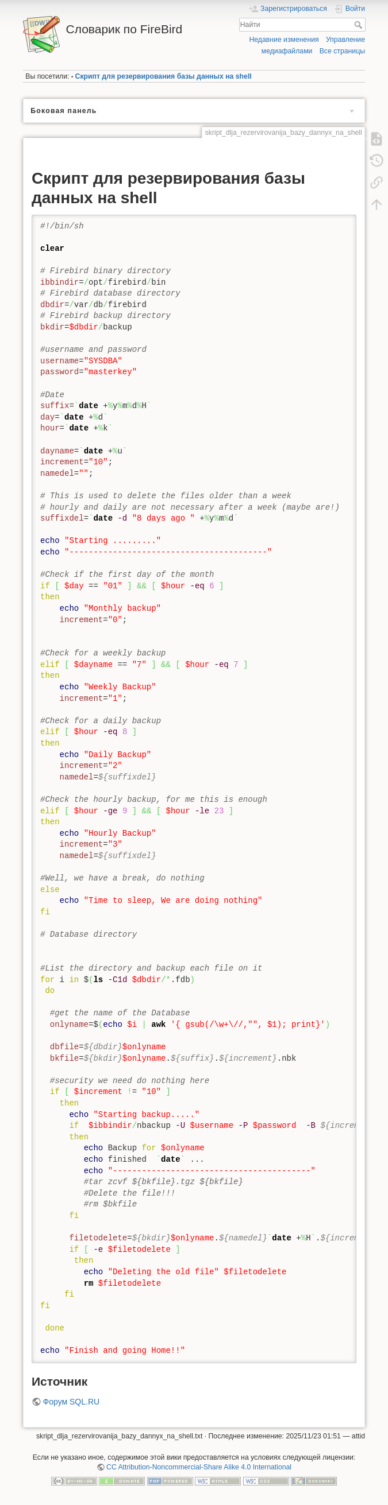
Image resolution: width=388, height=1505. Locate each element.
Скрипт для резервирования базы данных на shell (163, 76)
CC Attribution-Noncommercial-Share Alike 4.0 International (198, 1467)
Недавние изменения (283, 40)
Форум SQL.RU (71, 1401)
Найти (359, 25)
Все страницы (342, 51)
